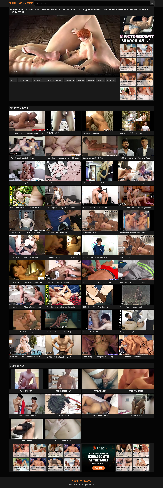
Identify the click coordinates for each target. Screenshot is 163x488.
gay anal (59, 80)
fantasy (112, 80)
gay (15, 80)
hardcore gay (26, 80)
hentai (81, 80)
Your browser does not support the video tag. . (64, 46)
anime (91, 80)
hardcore (70, 80)
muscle (48, 80)
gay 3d (101, 80)
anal (38, 80)
